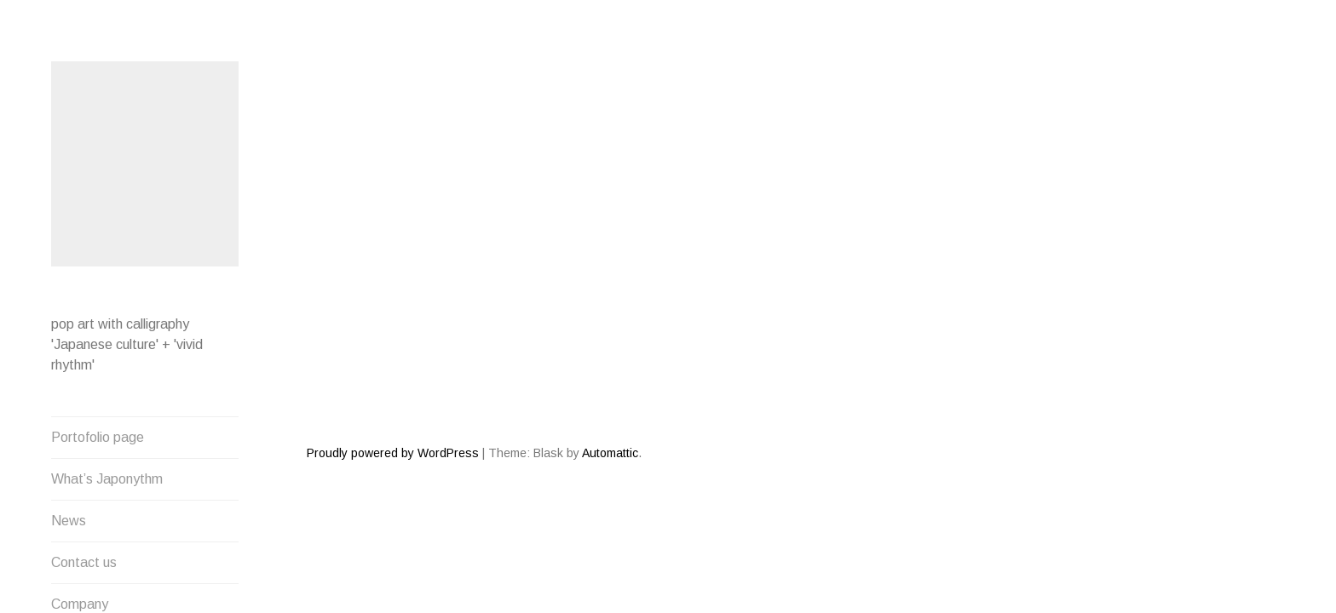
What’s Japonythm (107, 476)
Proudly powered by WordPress (393, 391)
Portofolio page (97, 434)
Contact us (84, 560)
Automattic (610, 391)
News (68, 518)
